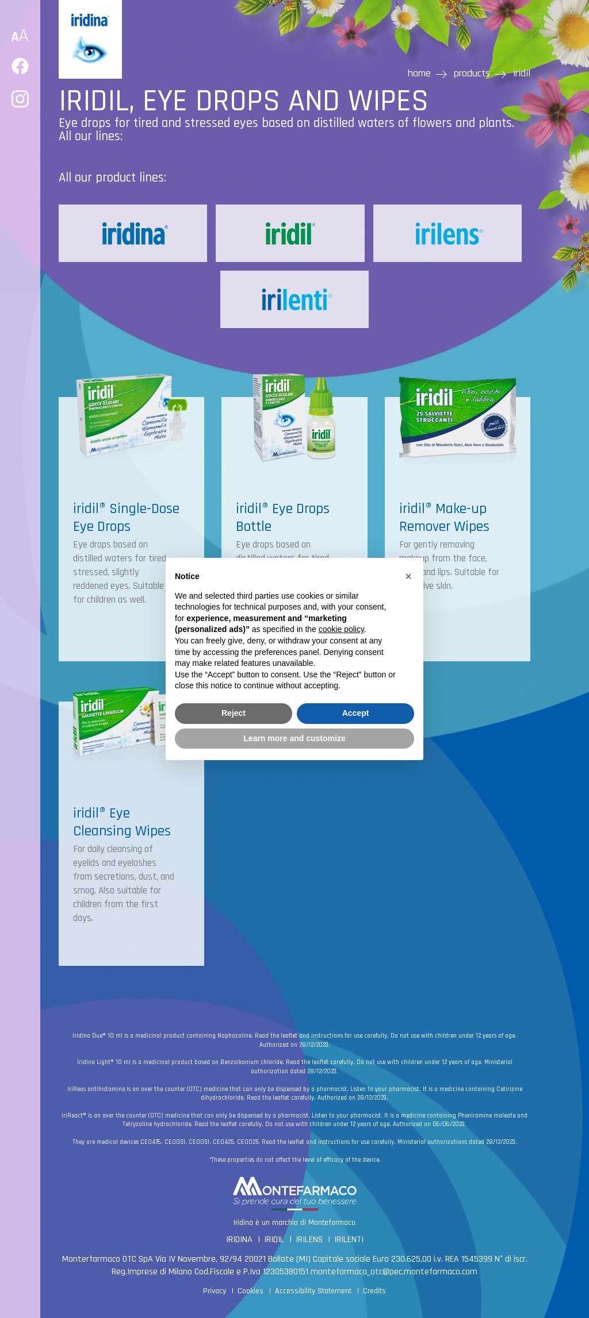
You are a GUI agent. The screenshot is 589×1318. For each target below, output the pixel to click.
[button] (408, 576)
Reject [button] (233, 713)
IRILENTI (349, 1240)
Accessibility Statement (313, 1291)
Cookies (250, 1291)
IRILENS (309, 1240)
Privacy (214, 1291)
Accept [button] (355, 713)
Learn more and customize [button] (294, 738)
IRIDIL (274, 1240)
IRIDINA (239, 1240)
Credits (374, 1291)
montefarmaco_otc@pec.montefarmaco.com (394, 1272)
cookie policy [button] (341, 629)
